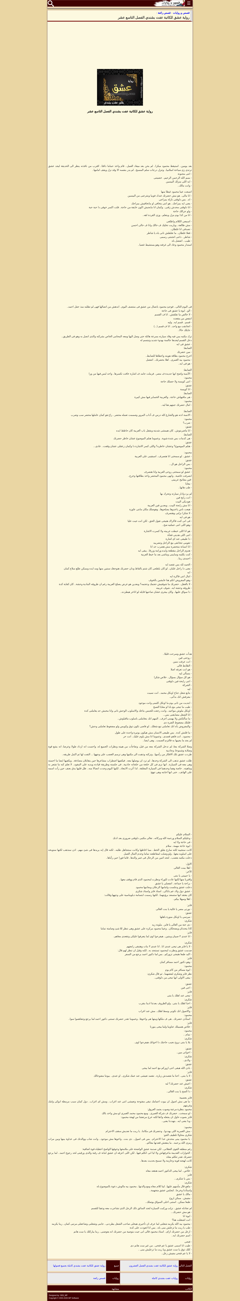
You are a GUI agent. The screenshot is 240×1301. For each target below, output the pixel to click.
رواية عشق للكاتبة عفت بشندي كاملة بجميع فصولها (79, 1265)
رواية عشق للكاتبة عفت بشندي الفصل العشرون (153, 1265)
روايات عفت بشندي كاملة (165, 1278)
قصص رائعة (99, 1278)
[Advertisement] (120, 45)
